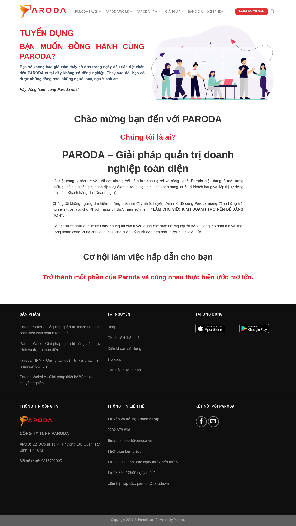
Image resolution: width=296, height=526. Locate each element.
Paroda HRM (149, 11)
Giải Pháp (174, 11)
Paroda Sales (88, 11)
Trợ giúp (114, 359)
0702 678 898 (119, 430)
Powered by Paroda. (170, 520)
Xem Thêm (217, 11)
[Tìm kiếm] (272, 11)
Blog (111, 327)
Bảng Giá (195, 11)
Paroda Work (118, 11)
